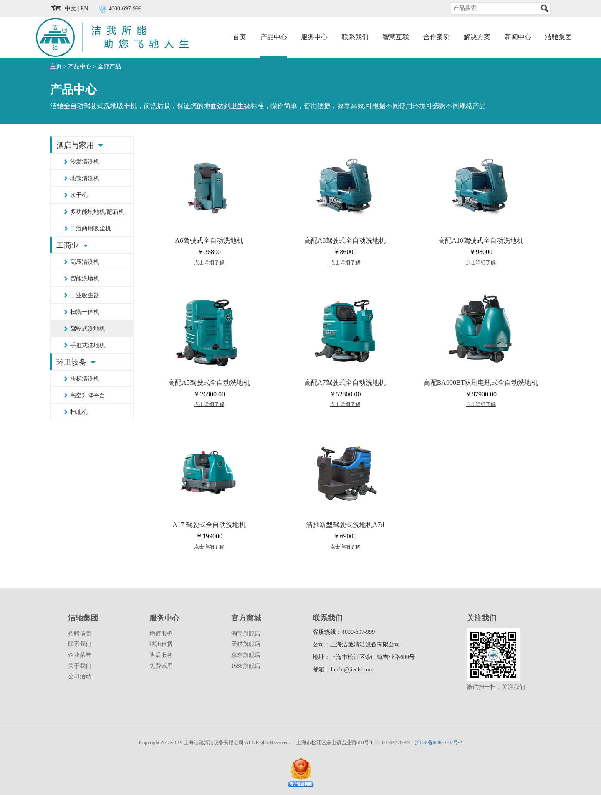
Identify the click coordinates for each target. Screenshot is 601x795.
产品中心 (273, 36)
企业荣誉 (79, 655)
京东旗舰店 (245, 655)
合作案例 (436, 36)
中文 (70, 8)
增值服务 (161, 634)
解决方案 (477, 36)
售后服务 (161, 655)
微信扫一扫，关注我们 (496, 687)
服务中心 (314, 36)
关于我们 (79, 666)
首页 (239, 36)
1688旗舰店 (245, 666)
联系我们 (355, 36)
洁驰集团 (558, 36)
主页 (56, 66)
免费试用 (161, 666)
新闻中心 (518, 36)
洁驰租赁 (161, 644)
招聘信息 (79, 634)
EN (84, 8)
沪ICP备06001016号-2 (438, 742)
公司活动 (79, 676)
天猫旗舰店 (245, 644)
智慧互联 (395, 36)
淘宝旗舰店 (245, 634)
